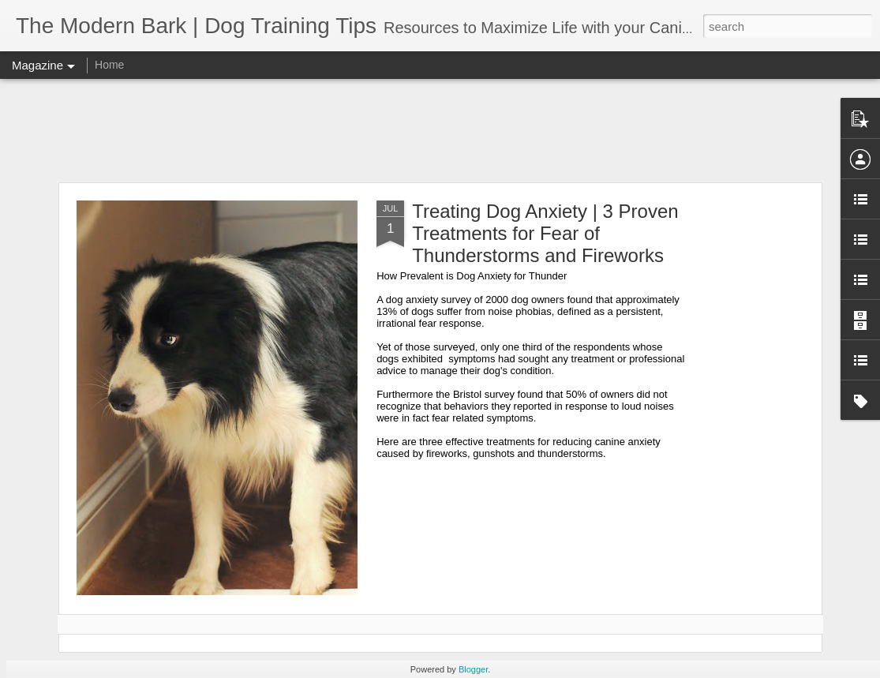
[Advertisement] (440, 130)
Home (109, 64)
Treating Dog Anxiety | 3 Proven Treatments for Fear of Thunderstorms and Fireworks (545, 233)
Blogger (473, 669)
